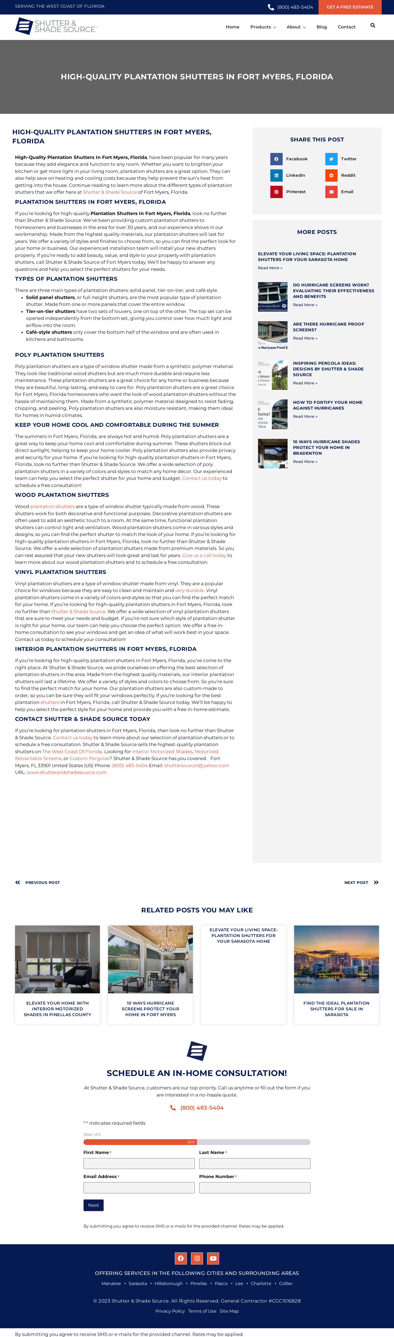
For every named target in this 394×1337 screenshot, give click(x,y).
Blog (322, 27)
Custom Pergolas (89, 758)
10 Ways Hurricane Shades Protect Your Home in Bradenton (326, 447)
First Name (97, 1152)
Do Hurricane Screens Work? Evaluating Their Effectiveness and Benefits (334, 290)
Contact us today (202, 478)
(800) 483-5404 (130, 765)
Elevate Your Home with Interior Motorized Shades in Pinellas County (57, 1008)
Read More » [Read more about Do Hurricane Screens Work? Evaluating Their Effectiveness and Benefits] (305, 304)
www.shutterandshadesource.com (67, 772)
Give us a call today (204, 555)
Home (232, 27)
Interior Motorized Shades (162, 751)
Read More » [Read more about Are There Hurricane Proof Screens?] (305, 338)
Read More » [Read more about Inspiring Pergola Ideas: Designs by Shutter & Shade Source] (305, 383)
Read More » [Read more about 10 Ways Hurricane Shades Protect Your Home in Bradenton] (305, 461)
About (296, 27)
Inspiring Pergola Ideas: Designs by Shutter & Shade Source (328, 369)
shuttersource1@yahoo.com (196, 765)
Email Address (101, 1176)
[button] (295, 159)
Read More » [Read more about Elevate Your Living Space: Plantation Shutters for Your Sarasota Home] (270, 267)
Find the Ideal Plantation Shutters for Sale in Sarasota (336, 1008)
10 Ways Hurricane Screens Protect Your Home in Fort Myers (150, 1008)
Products (263, 27)
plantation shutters (52, 506)
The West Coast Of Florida (72, 751)
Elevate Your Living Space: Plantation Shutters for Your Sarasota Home (243, 935)
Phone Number (218, 1176)
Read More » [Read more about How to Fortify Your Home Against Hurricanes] (305, 416)
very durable (189, 590)
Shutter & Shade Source (110, 192)
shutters (49, 702)
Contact (347, 27)
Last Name (213, 1152)
